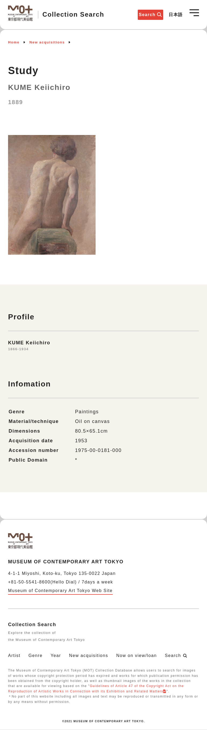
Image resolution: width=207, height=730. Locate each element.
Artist (14, 655)
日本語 (176, 14)
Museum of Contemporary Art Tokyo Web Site (60, 590)
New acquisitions (47, 42)
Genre (35, 655)
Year (56, 655)
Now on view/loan (136, 655)
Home (14, 42)
